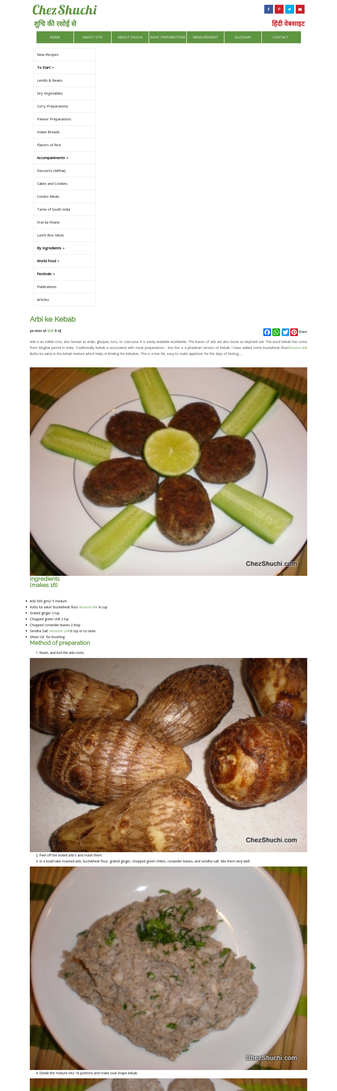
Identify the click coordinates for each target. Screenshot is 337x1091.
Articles (42, 299)
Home (55, 37)
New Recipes (47, 54)
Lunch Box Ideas (49, 235)
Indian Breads (47, 131)
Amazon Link (131, 312)
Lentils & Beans (49, 80)
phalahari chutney (151, 976)
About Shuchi (130, 37)
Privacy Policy (195, 1076)
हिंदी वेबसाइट (288, 23)
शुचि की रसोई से (55, 23)
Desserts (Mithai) (50, 170)
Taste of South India (52, 209)
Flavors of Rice (48, 144)
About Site (92, 37)
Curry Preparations (51, 106)
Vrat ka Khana (47, 222)
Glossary (242, 37)
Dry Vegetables (49, 93)
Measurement (205, 37)
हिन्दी (123, 63)
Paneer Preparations (53, 119)
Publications (46, 286)
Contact (281, 37)
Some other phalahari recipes (125, 1035)
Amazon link (251, 86)
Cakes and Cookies (51, 183)
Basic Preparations (168, 37)
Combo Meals (47, 196)
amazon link (160, 289)
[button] (64, 273)
